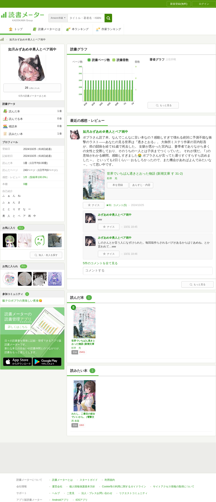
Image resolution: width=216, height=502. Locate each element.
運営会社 (57, 466)
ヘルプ (56, 473)
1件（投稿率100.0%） (36, 177)
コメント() (120, 205)
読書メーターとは (62, 460)
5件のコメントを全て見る (100, 263)
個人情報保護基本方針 (82, 466)
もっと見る (164, 105)
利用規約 (110, 460)
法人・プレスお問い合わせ (96, 473)
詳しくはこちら (18, 326)
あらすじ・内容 (141, 184)
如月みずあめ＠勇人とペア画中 (105, 131)
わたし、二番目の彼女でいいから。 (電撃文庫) (83, 416)
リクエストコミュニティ (133, 473)
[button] (108, 18)
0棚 (25, 184)
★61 (108, 205)
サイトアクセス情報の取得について (173, 466)
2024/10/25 (137, 205)
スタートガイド (89, 460)
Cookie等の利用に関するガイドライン (124, 466)
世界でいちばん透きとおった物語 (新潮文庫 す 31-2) (145, 173)
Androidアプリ (60, 480)
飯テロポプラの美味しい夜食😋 (22, 300)
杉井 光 (112, 178)
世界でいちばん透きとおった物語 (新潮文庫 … (83, 343)
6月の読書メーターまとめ (32, 96)
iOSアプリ (82, 480)
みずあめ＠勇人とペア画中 (114, 214)
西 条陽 (75, 421)
